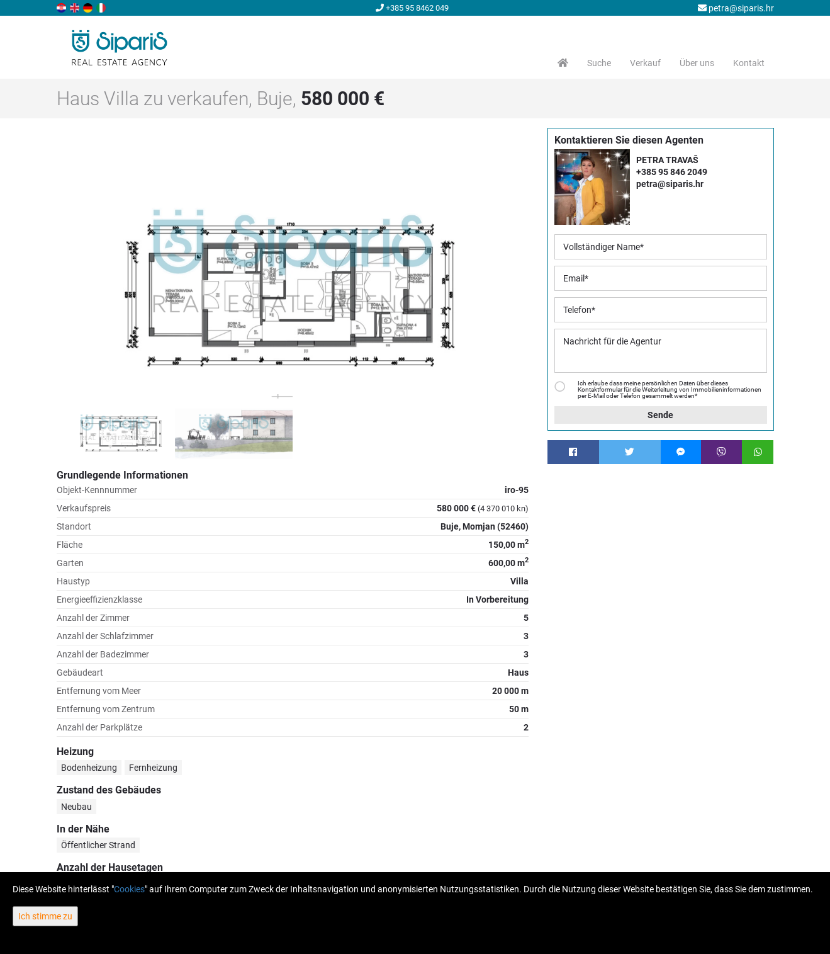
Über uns (697, 63)
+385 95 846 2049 (671, 172)
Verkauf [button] (645, 63)
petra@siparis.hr (736, 8)
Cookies (129, 889)
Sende (660, 415)
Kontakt (749, 63)
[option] (116, 427)
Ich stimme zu (45, 916)
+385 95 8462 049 (412, 8)
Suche (599, 63)
